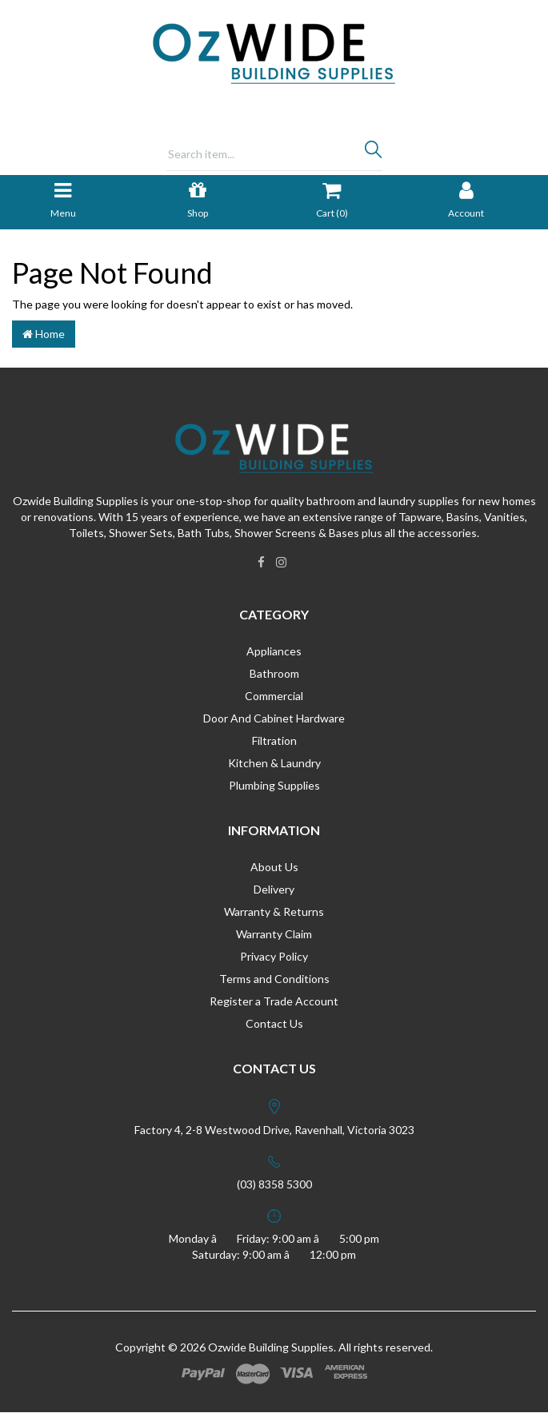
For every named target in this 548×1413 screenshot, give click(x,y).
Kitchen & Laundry (274, 763)
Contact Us (274, 1023)
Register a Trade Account (274, 1001)
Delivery (274, 889)
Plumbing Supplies (274, 785)
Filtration (274, 740)
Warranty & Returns (274, 911)
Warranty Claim (274, 934)
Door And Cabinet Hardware (274, 718)
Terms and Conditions (274, 978)
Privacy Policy (274, 956)
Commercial (274, 696)
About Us (274, 867)
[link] (261, 562)
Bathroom (274, 673)
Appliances (274, 651)
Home (43, 333)
